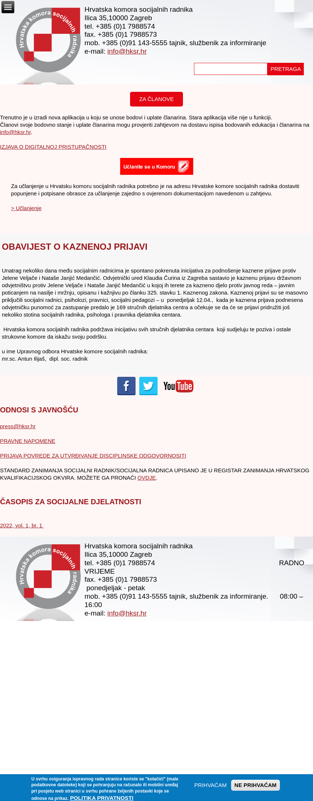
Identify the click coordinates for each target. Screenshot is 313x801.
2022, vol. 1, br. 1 (22, 525)
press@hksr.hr (18, 426)
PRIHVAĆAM (210, 787)
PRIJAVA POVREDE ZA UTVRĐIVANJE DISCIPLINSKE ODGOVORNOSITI (93, 455)
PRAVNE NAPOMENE (27, 441)
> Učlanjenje (26, 208)
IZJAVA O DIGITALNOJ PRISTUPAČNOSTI (53, 147)
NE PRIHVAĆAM (255, 787)
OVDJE (146, 478)
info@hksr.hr (127, 51)
